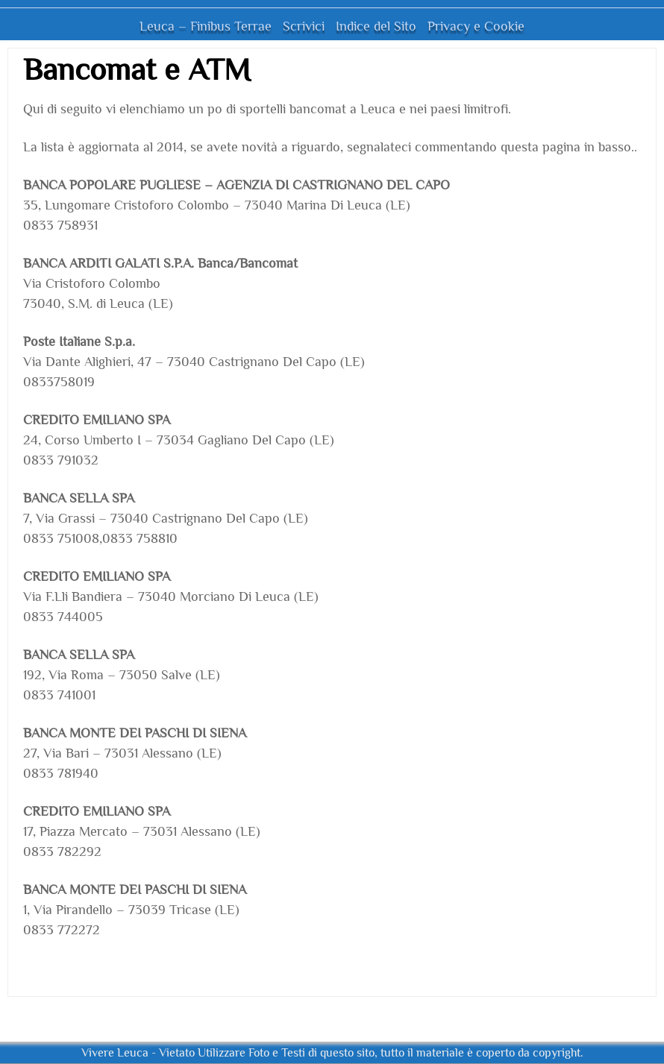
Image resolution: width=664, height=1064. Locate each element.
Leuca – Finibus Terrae (206, 26)
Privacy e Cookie (475, 26)
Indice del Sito (376, 26)
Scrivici (304, 26)
